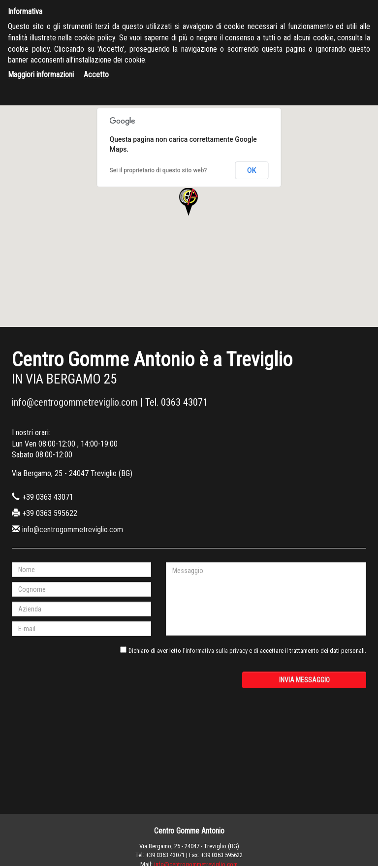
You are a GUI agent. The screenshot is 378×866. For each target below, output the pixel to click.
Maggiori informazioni (41, 74)
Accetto (96, 74)
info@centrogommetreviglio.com (75, 402)
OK (251, 170)
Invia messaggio (304, 680)
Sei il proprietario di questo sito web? (158, 170)
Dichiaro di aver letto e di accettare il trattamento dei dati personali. (247, 650)
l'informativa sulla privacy (215, 650)
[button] (188, 202)
